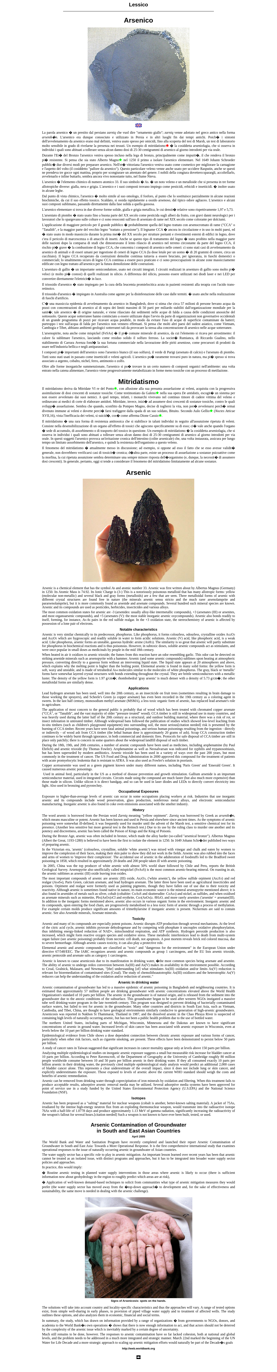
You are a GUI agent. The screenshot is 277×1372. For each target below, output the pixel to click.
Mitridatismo (138, 381)
